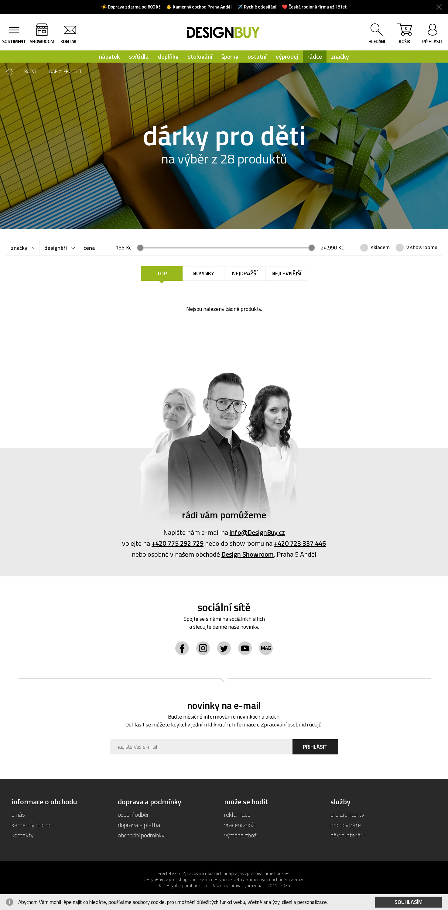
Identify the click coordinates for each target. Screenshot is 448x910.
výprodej (287, 56)
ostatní (257, 56)
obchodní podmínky (141, 835)
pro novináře (345, 824)
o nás (18, 814)
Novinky (203, 273)
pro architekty (347, 814)
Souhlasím (408, 902)
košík (404, 35)
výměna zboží (241, 835)
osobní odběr (133, 814)
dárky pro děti (65, 71)
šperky (229, 56)
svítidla (139, 56)
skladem (380, 247)
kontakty (22, 835)
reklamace (237, 814)
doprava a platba (139, 824)
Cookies (281, 873)
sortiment (14, 41)
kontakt (70, 41)
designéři (55, 247)
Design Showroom (247, 554)
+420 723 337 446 (300, 543)
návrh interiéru (347, 835)
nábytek (109, 56)
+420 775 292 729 (177, 543)
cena (89, 247)
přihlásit (432, 41)
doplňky (168, 56)
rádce (314, 56)
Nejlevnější (286, 273)
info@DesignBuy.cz (257, 532)
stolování (200, 56)
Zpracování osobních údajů (291, 724)
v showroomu (421, 247)
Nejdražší (245, 273)
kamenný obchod (32, 824)
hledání (376, 41)
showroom (42, 41)
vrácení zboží (239, 824)
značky (340, 56)
